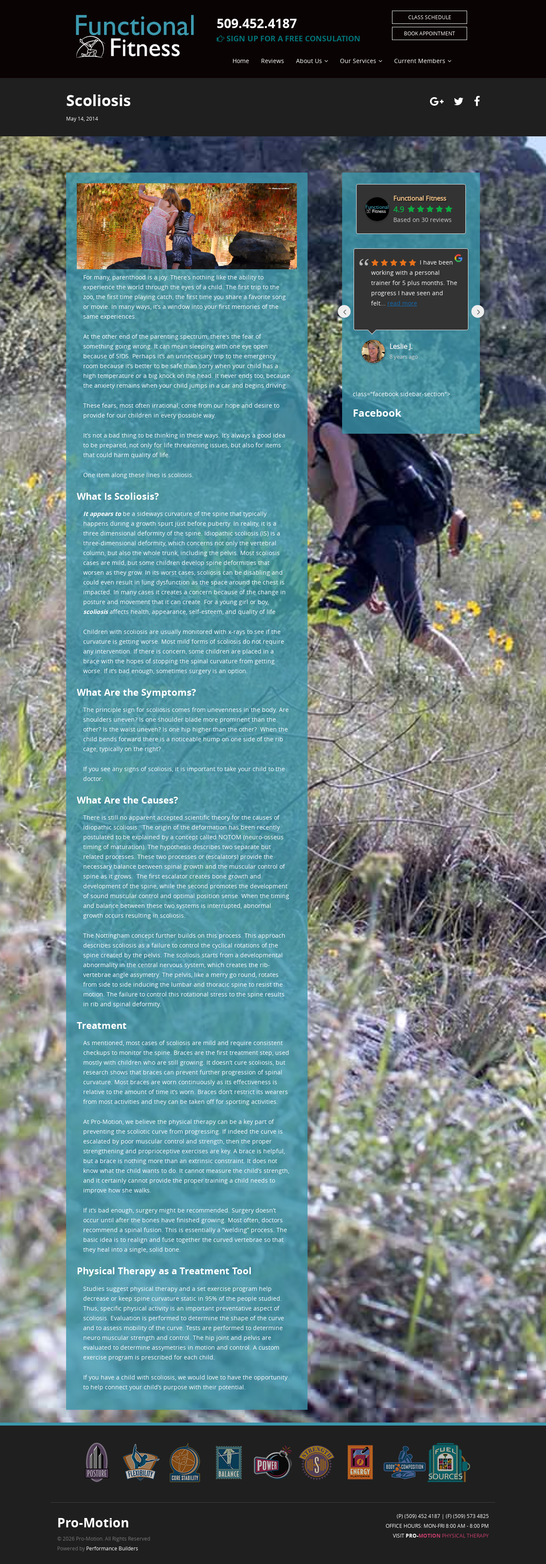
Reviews (272, 61)
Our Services (358, 61)
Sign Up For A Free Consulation (288, 38)
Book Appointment (429, 33)
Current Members (419, 61)
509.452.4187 (257, 23)
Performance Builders (112, 1548)
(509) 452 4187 (422, 1515)
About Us (309, 61)
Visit (441, 1535)
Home (240, 61)
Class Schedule (429, 17)
